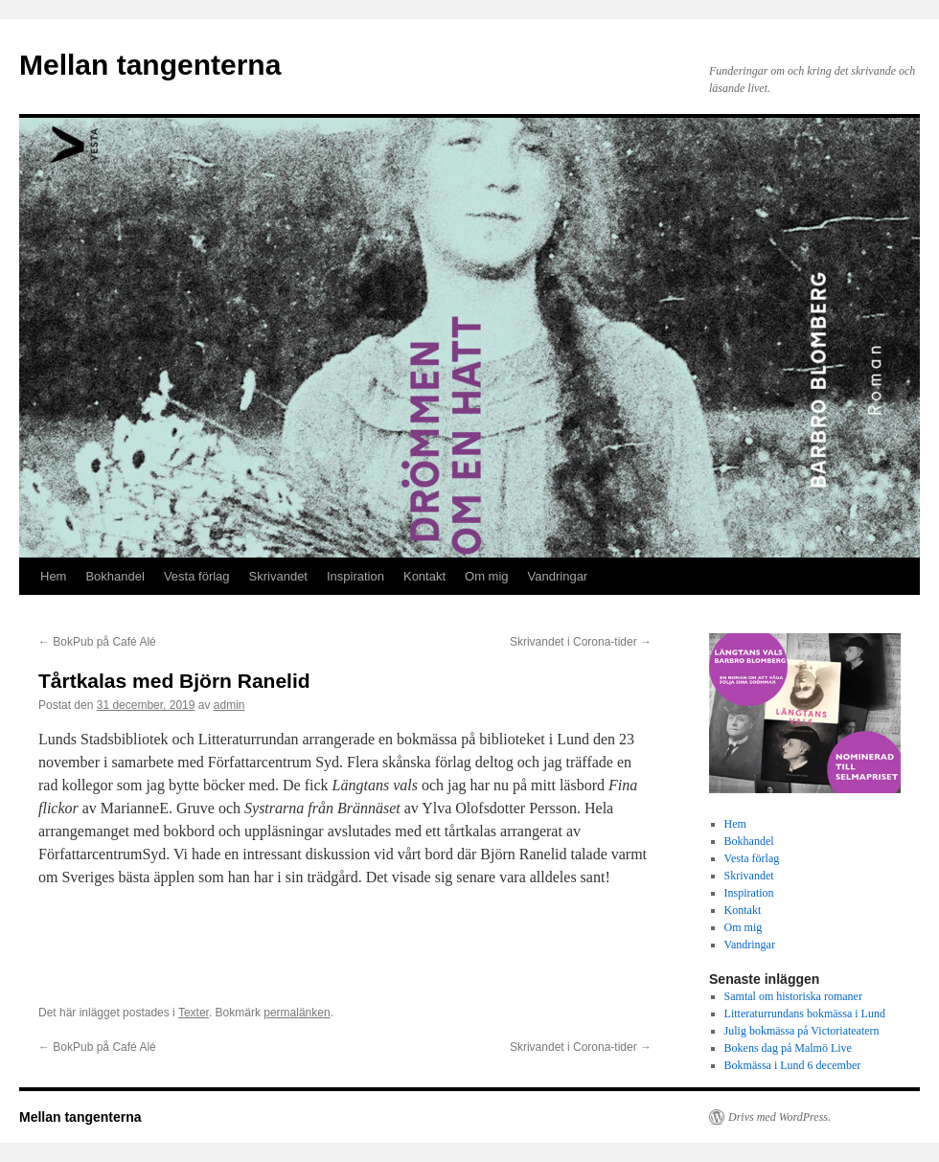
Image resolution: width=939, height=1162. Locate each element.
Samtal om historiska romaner (793, 996)
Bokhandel (114, 576)
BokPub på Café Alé (97, 642)
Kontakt (424, 576)
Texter (193, 1012)
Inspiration (355, 576)
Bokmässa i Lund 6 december (792, 1065)
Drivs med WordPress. (779, 1117)
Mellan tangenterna (150, 64)
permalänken (296, 1012)
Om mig (487, 576)
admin (229, 705)
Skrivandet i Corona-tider (581, 642)
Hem (53, 576)
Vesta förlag (197, 576)
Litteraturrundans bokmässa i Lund (804, 1013)
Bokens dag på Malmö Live (788, 1048)
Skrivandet (278, 576)
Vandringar (558, 576)
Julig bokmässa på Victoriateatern (802, 1030)
